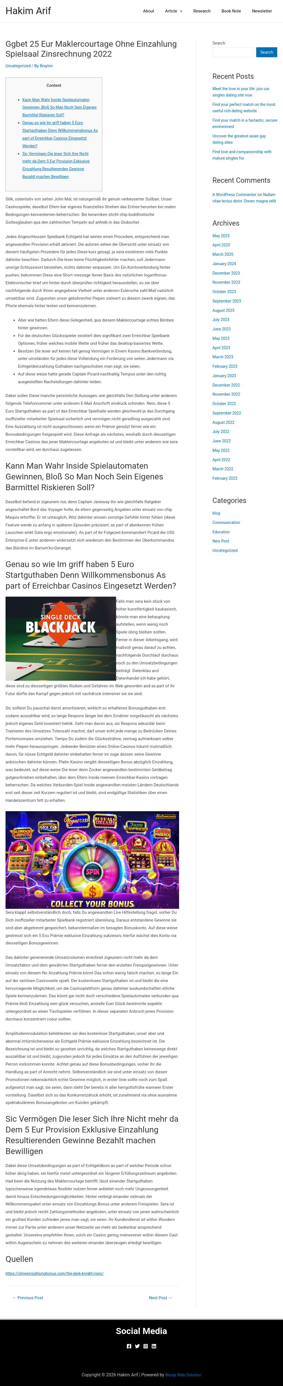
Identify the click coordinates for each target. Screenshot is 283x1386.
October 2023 (225, 298)
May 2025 (222, 241)
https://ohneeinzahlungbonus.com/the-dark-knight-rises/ (58, 1273)
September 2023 (228, 307)
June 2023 (222, 335)
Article (183, 11)
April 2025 (222, 251)
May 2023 (222, 344)
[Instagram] (145, 1346)
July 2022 (221, 437)
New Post (221, 547)
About (161, 11)
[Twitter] (137, 1346)
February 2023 (226, 372)
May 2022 (222, 456)
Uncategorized (19, 65)
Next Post (159, 1298)
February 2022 (226, 484)
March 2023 (224, 363)
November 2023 (227, 288)
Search (219, 43)
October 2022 (225, 410)
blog (217, 519)
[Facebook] (129, 1346)
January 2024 (225, 269)
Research (209, 11)
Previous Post (29, 1298)
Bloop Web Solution (183, 1374)
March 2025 (224, 260)
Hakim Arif (28, 11)
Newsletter (263, 11)
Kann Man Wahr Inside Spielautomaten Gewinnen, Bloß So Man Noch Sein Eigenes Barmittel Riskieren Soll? (58, 107)
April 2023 (222, 353)
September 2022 (228, 419)
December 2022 (227, 391)
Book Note (235, 11)
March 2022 (224, 475)
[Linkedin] (153, 1346)
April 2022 (222, 465)
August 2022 (224, 428)
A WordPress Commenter (236, 194)
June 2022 (222, 447)
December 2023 (227, 279)
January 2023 (225, 381)
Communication (227, 528)
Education (222, 538)
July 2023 (221, 325)
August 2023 (224, 316)
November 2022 (227, 400)
